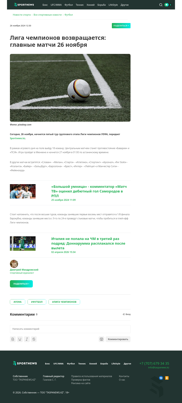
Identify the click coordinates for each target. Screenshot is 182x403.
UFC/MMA (56, 4)
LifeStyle (113, 4)
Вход (128, 314)
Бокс (45, 4)
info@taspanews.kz (158, 367)
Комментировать (118, 339)
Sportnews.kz (17, 138)
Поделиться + (121, 25)
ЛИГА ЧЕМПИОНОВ (65, 301)
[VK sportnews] (161, 378)
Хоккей (90, 4)
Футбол (69, 4)
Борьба (101, 4)
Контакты (124, 376)
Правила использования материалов (91, 376)
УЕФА (18, 301)
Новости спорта (22, 14)
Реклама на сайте (81, 383)
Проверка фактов (80, 379)
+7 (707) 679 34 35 (154, 363)
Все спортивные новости (48, 14)
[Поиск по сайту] (161, 5)
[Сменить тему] (168, 4)
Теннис (80, 4)
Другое (125, 4)
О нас (122, 379)
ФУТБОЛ (38, 301)
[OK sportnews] (166, 378)
